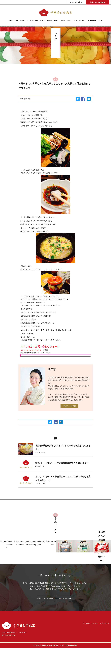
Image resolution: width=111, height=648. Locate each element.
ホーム (11, 20)
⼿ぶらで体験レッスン (37, 20)
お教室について (65, 20)
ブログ (100, 20)
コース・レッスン (21, 20)
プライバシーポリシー (90, 623)
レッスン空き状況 (76, 2)
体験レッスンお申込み (97, 2)
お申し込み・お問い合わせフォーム (40, 346)
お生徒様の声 (91, 20)
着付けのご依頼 (52, 20)
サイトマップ (104, 623)
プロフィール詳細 (69, 406)
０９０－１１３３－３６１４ (30, 350)
